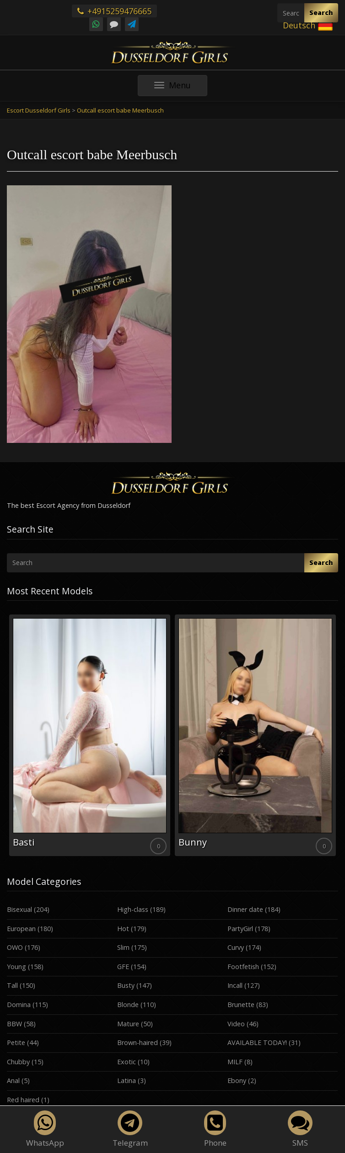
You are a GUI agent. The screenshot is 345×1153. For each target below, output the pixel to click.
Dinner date (245, 909)
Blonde (128, 1004)
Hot (123, 928)
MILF (235, 1061)
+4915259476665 (114, 10)
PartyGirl (240, 928)
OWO (15, 947)
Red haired (23, 1099)
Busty (126, 985)
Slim (123, 947)
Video (236, 1023)
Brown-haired (137, 1042)
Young (16, 966)
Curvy (235, 947)
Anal (13, 1080)
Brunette (240, 1004)
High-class (132, 909)
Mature (128, 1023)
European (21, 928)
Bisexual (19, 909)
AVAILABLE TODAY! (257, 1042)
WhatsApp (45, 1129)
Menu (180, 87)
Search (321, 12)
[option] (89, 735)
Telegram (130, 1129)
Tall (12, 985)
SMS (300, 1129)
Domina (19, 1004)
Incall (235, 985)
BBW (14, 1023)
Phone (215, 1129)
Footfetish (243, 966)
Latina (126, 1080)
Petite (16, 1042)
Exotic (126, 1061)
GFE (123, 966)
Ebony (236, 1080)
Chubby (18, 1061)
